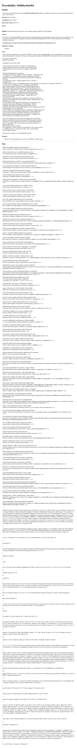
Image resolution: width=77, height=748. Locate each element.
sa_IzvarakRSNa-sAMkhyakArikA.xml (31, 13)
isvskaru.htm (47, 54)
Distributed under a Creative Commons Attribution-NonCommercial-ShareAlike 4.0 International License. (29, 43)
